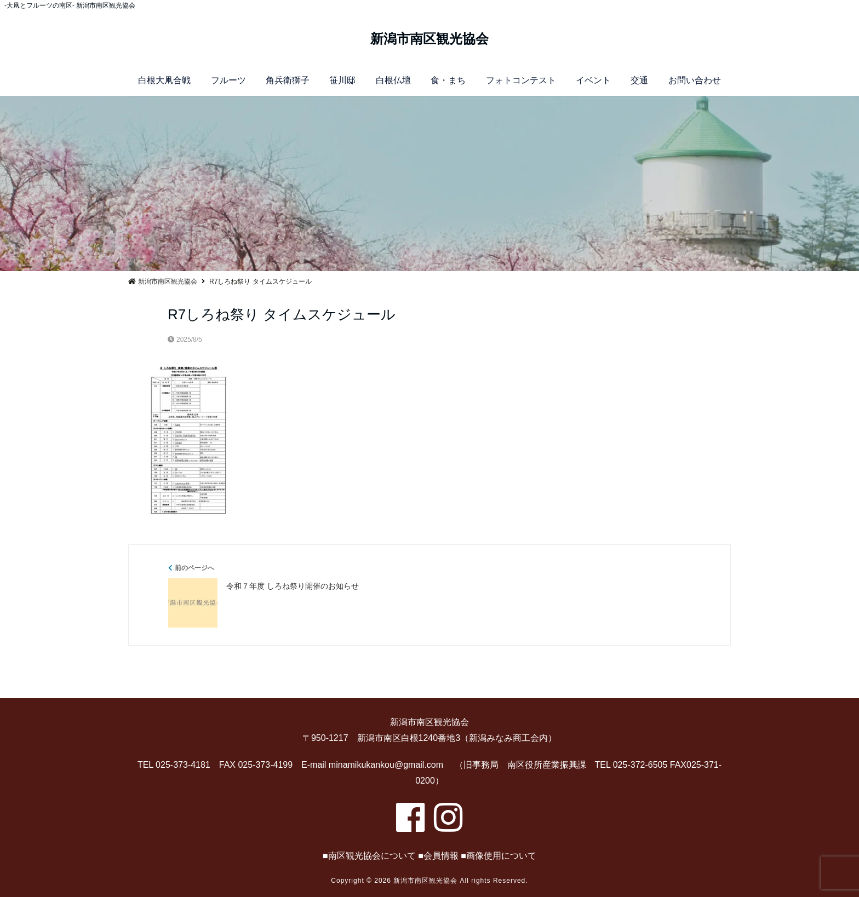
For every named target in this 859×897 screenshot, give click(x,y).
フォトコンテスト (521, 80)
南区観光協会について (372, 855)
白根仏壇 (393, 80)
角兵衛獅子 (288, 80)
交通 (639, 80)
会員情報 (441, 855)
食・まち (448, 80)
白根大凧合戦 (164, 80)
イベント (593, 80)
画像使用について (501, 855)
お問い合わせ (694, 80)
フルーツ (228, 80)
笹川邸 (342, 80)
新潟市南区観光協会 (429, 38)
